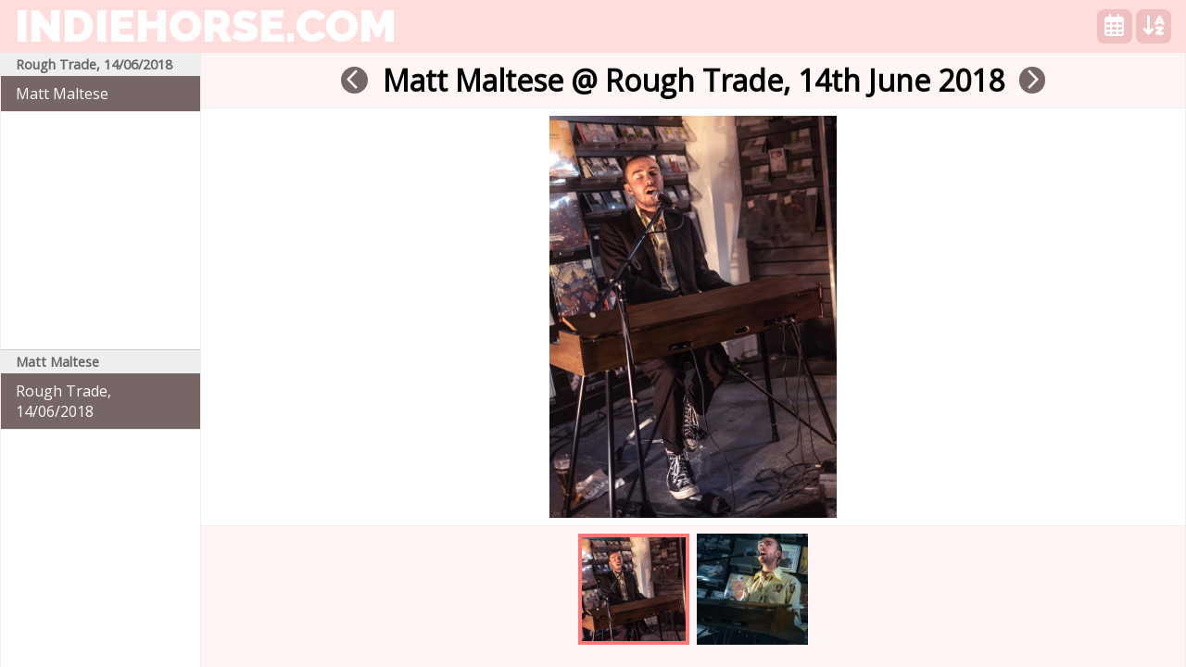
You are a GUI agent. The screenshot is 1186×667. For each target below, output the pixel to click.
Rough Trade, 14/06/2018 (63, 401)
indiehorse (206, 26)
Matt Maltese (62, 93)
